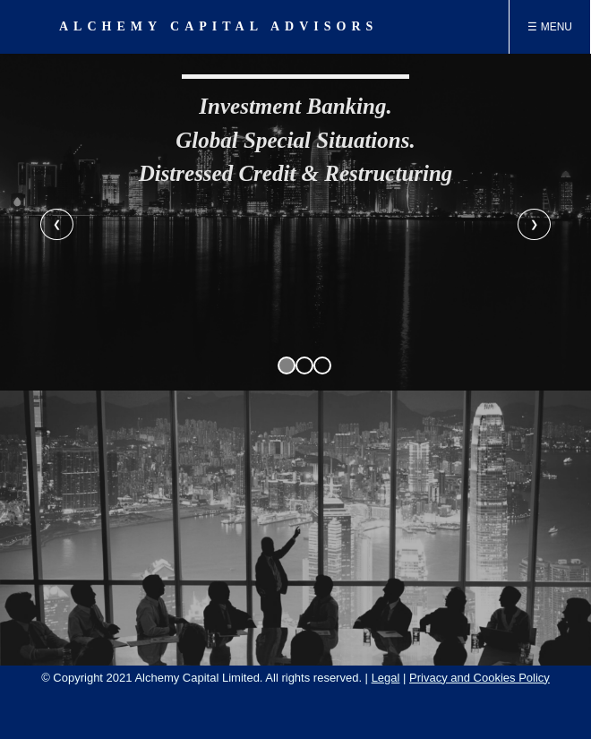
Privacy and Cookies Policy (479, 677)
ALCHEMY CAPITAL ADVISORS (218, 26)
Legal (386, 677)
